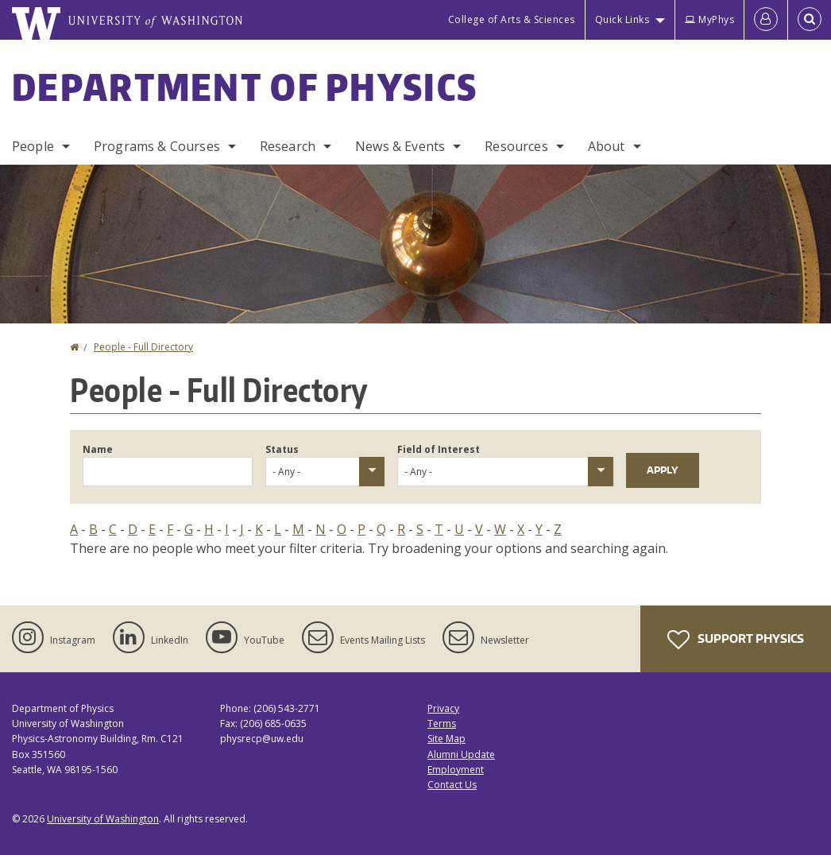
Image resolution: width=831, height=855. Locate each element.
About (606, 146)
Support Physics (735, 640)
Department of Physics (244, 86)
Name (98, 449)
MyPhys (709, 19)
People (33, 146)
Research (287, 146)
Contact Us (452, 784)
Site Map (446, 738)
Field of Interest (438, 449)
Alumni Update (461, 754)
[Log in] (765, 20)
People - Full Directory (143, 347)
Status (282, 449)
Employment (455, 769)
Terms (441, 723)
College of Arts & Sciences (511, 19)
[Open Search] (809, 20)
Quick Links (622, 19)
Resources (516, 146)
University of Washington (103, 819)
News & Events (400, 146)
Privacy (443, 708)
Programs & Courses (157, 146)
